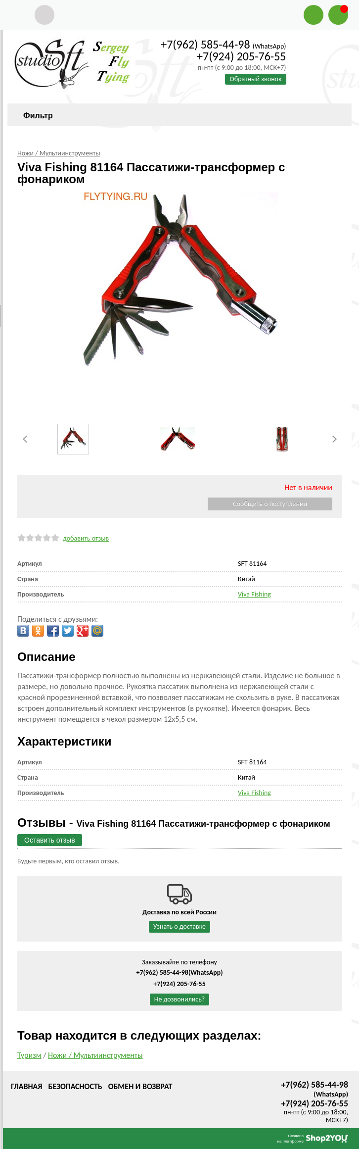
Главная (26, 1086)
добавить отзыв (86, 538)
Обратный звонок (255, 79)
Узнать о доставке (179, 926)
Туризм (29, 1055)
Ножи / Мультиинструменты (95, 1055)
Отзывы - (173, 822)
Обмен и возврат (140, 1086)
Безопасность (75, 1086)
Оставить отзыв (49, 840)
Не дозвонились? (179, 999)
